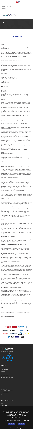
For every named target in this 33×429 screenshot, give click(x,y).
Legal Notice (4, 400)
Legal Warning (17, 428)
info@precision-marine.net (9, 2)
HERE (19, 417)
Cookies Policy (4, 405)
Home (7, 25)
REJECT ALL (21, 423)
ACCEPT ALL (12, 423)
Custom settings (9, 428)
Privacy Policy (10, 400)
